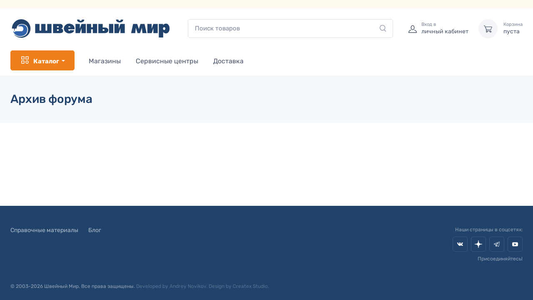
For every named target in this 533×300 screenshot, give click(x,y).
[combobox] (290, 28)
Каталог (39, 60)
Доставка (228, 61)
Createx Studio (250, 286)
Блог (94, 230)
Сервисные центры (167, 61)
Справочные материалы (44, 230)
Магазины (105, 61)
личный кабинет (444, 28)
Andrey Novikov (187, 286)
